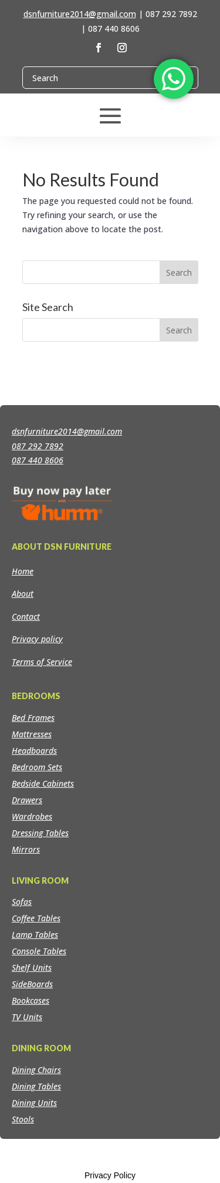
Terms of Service (42, 661)
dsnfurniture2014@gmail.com (79, 13)
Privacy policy (37, 638)
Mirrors (26, 849)
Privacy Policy (110, 1175)
